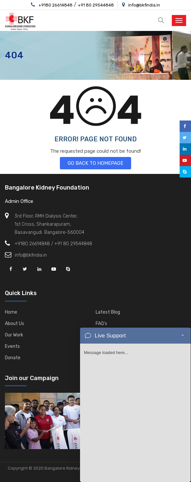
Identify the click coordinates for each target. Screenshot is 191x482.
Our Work (14, 335)
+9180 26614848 (55, 5)
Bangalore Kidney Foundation (47, 187)
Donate (12, 358)
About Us (14, 323)
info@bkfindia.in (144, 5)
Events (12, 346)
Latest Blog (108, 312)
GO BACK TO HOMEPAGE (95, 163)
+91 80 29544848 (96, 5)
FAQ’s (101, 323)
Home (11, 312)
